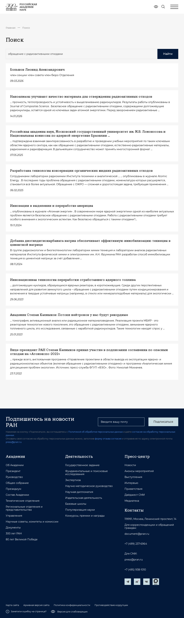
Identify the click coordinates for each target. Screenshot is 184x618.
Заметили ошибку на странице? (26, 611)
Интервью (131, 483)
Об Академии (15, 465)
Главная (10, 27)
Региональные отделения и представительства (24, 508)
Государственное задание (82, 465)
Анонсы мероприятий (139, 471)
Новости (130, 465)
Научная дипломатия (79, 492)
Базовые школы (75, 503)
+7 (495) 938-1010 (135, 569)
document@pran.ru (137, 533)
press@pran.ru (14, 442)
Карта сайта (12, 605)
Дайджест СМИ (135, 494)
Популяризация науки (80, 509)
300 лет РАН (14, 533)
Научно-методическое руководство (89, 486)
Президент (13, 471)
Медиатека (132, 500)
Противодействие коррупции (111, 605)
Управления (14, 515)
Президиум (13, 489)
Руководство (14, 477)
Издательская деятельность (83, 498)
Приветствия (133, 489)
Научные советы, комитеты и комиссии (32, 521)
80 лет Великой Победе (22, 539)
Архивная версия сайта (36, 605)
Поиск (26, 27)
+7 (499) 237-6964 (136, 543)
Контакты (134, 510)
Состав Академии (17, 494)
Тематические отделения (22, 500)
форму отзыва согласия (108, 438)
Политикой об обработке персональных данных (95, 431)
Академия (15, 456)
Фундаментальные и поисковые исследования (86, 473)
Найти (167, 54)
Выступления (133, 477)
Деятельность (79, 456)
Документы (13, 527)
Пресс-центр (137, 456)
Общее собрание (17, 483)
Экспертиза (73, 480)
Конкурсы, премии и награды (85, 515)
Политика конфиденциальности (72, 605)
